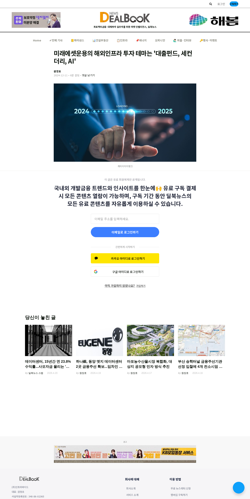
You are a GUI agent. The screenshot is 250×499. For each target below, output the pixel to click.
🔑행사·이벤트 (208, 40)
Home (37, 40)
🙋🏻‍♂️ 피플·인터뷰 (182, 40)
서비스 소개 (132, 495)
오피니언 (160, 40)
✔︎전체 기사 (55, 40)
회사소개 (131, 488)
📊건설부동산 (100, 40)
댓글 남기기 (88, 75)
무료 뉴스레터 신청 (181, 488)
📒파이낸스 (77, 40)
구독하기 (234, 3)
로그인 (221, 4)
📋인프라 (122, 40)
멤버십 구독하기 (179, 495)
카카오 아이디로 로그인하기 (128, 258)
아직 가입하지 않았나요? (125, 286)
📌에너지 (141, 40)
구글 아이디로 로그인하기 (128, 272)
